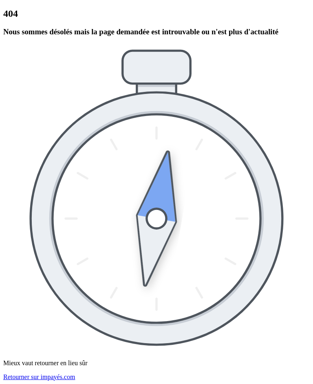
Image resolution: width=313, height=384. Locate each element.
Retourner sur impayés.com (39, 376)
